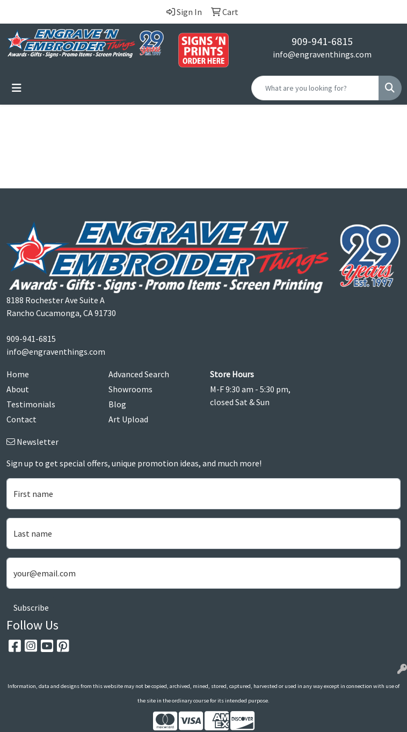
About (17, 389)
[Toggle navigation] (16, 88)
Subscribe (31, 607)
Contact (21, 419)
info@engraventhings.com (322, 54)
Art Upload (128, 419)
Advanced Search (138, 374)
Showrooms (130, 389)
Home (17, 374)
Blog (117, 404)
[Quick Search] (315, 88)
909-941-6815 (322, 41)
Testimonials (30, 404)
